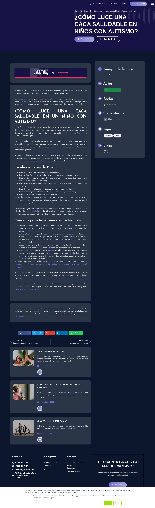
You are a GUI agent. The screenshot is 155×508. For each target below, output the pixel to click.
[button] (25, 333)
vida (51, 203)
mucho (24, 102)
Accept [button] (108, 503)
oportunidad (41, 211)
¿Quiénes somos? (98, 4)
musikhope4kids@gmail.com (27, 289)
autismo (21, 287)
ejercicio (51, 250)
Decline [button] (117, 503)
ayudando (23, 259)
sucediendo (41, 161)
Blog (125, 4)
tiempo (39, 248)
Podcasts (114, 4)
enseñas (71, 200)
